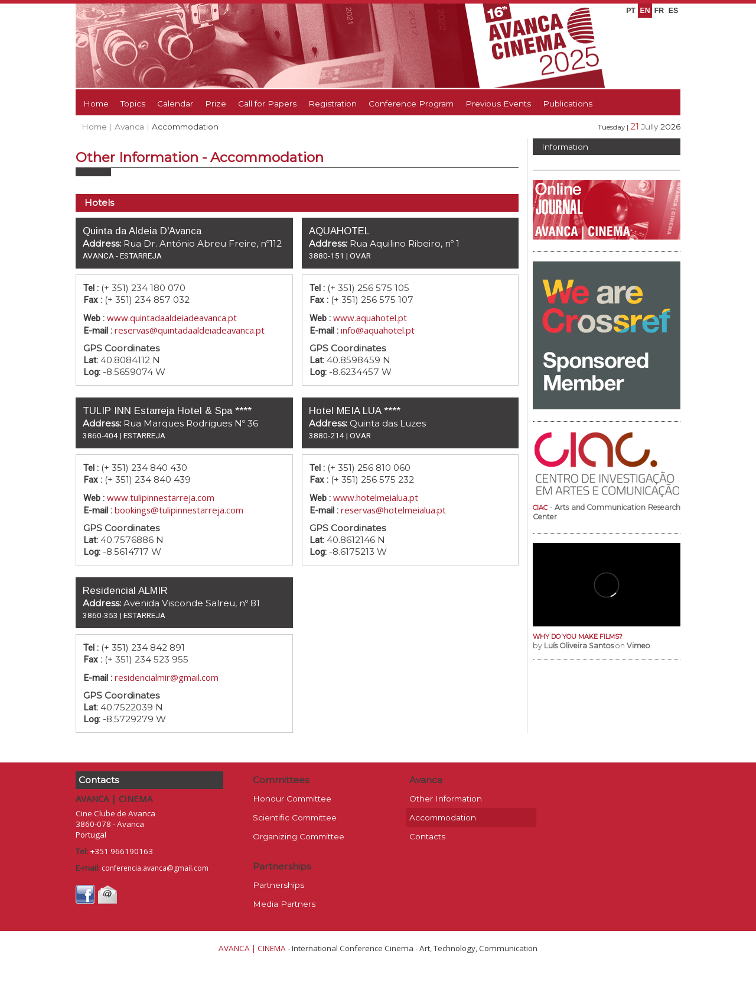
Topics (132, 103)
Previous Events (498, 103)
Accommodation (442, 817)
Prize (215, 103)
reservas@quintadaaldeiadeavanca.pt (190, 330)
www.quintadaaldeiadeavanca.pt (172, 318)
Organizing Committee (298, 836)
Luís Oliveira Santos (579, 645)
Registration (332, 103)
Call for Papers (267, 103)
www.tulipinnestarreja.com (160, 497)
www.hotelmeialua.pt (375, 497)
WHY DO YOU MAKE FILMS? (578, 636)
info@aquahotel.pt (378, 330)
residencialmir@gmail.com (167, 677)
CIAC (540, 507)
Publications (567, 103)
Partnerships (278, 885)
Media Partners (284, 904)
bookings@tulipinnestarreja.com (179, 510)
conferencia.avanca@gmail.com (155, 868)
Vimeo (638, 645)
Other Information (445, 798)
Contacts (427, 836)
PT (631, 11)
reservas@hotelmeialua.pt (393, 510)
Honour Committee (292, 798)
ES (673, 11)
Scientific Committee (295, 817)
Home (96, 103)
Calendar (175, 103)
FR (659, 11)
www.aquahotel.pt (370, 318)
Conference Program (411, 103)
